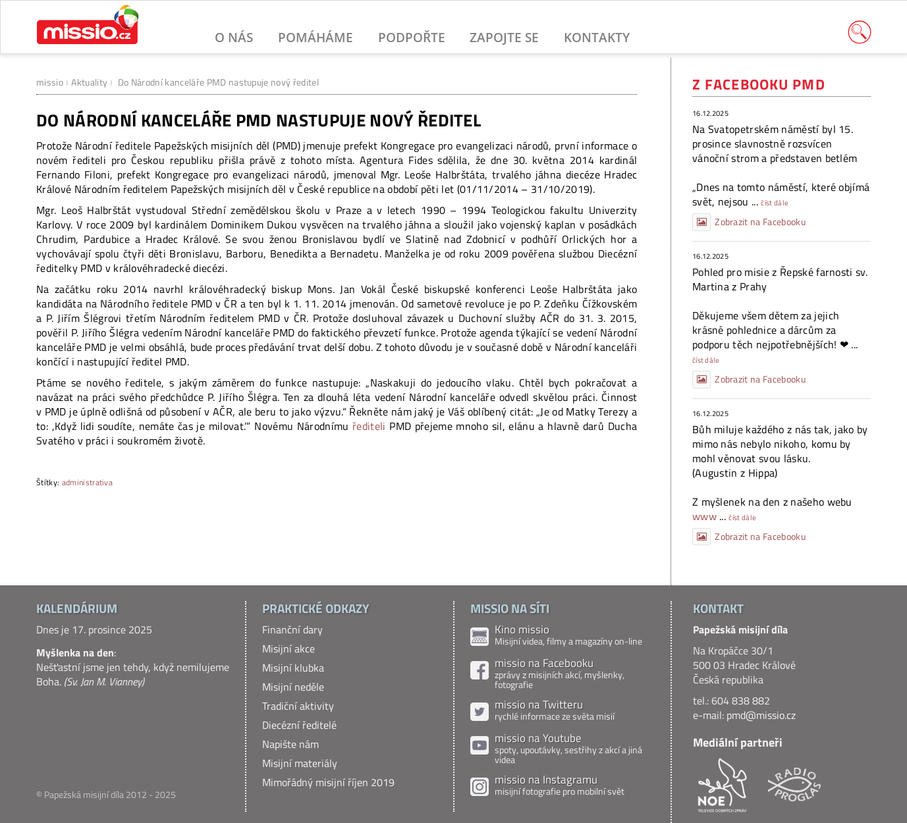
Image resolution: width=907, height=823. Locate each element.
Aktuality (89, 82)
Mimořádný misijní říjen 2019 (328, 782)
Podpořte (411, 37)
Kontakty (597, 37)
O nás (234, 37)
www (704, 516)
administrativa (87, 482)
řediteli (370, 426)
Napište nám (290, 744)
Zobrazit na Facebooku (749, 222)
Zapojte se (504, 37)
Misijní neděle (293, 687)
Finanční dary (292, 629)
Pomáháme (315, 37)
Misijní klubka (293, 668)
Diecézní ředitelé (299, 725)
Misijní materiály (299, 763)
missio (49, 82)
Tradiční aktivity (298, 706)
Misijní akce (288, 648)
